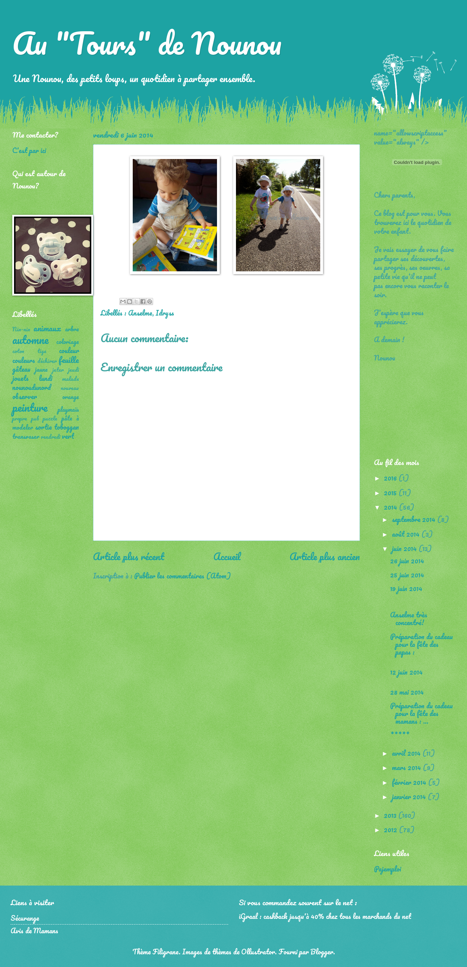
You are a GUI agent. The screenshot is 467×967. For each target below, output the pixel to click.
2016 (391, 477)
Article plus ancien (325, 556)
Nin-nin (21, 329)
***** (399, 735)
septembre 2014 (414, 519)
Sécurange (25, 917)
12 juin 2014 (406, 671)
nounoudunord (31, 387)
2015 (391, 492)
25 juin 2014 (407, 574)
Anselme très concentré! (408, 618)
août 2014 (406, 533)
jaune (41, 369)
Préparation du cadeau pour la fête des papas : (421, 644)
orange (70, 396)
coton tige (29, 351)
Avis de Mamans (34, 930)
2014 (391, 506)
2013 (391, 815)
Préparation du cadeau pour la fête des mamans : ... (421, 713)
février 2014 (410, 782)
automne (30, 340)
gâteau (21, 369)
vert (68, 436)
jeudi (73, 369)
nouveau (70, 387)
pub (35, 418)
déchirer (47, 360)
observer (24, 396)
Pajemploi (387, 868)
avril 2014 (407, 753)
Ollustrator (258, 951)
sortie (43, 426)
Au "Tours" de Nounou (147, 42)
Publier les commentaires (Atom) (182, 575)
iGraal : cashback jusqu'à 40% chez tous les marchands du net (325, 916)
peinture (29, 407)
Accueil (227, 556)
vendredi (50, 436)
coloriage (67, 341)
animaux (47, 328)
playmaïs (68, 409)
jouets (20, 378)
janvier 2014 (410, 796)
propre (19, 418)
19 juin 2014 (406, 588)
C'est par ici (29, 150)
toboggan (66, 426)
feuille (69, 359)
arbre (72, 329)
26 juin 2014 (407, 560)
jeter (58, 369)
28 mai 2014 (407, 691)
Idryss (165, 312)
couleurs (23, 360)
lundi (45, 378)
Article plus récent (128, 556)
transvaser (25, 436)
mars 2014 (407, 767)
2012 (391, 829)
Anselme (140, 312)
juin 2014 (405, 548)
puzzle (50, 418)
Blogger (321, 951)
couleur (69, 350)
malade (70, 378)
